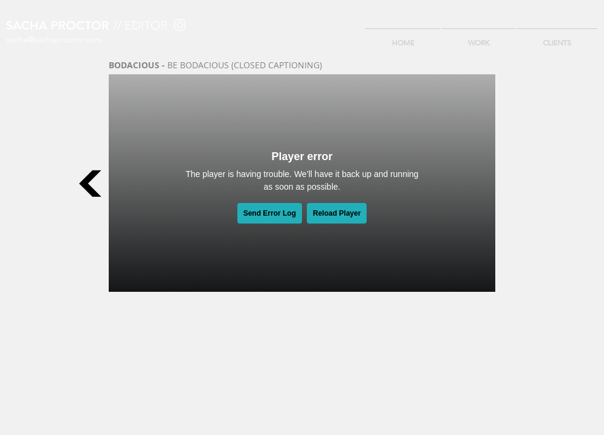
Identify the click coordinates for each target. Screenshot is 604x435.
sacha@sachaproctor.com (53, 39)
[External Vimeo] (302, 183)
